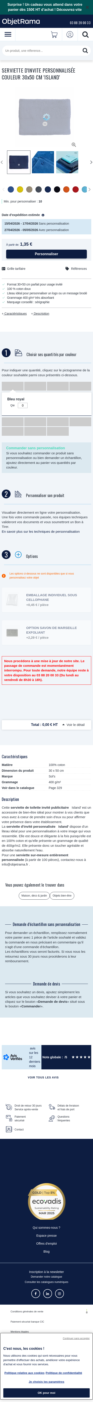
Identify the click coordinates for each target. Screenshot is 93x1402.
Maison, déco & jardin (34, 895)
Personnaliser (46, 254)
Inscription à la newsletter (46, 1272)
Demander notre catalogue (46, 1276)
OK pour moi (46, 1392)
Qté (12, 405)
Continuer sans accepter (76, 1338)
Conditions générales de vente (27, 1311)
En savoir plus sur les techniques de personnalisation (41, 531)
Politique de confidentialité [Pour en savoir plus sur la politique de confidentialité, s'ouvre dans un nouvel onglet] (64, 1373)
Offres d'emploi (46, 1243)
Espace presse (46, 1235)
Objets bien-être (62, 895)
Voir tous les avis (43, 1077)
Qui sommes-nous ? (46, 1227)
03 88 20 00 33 (80, 22)
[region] (46, 1366)
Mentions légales (20, 1331)
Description (41, 313)
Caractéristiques (15, 313)
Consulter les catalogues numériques (46, 1282)
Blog (46, 1251)
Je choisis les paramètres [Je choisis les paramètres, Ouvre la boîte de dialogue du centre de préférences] (46, 1381)
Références (79, 268)
